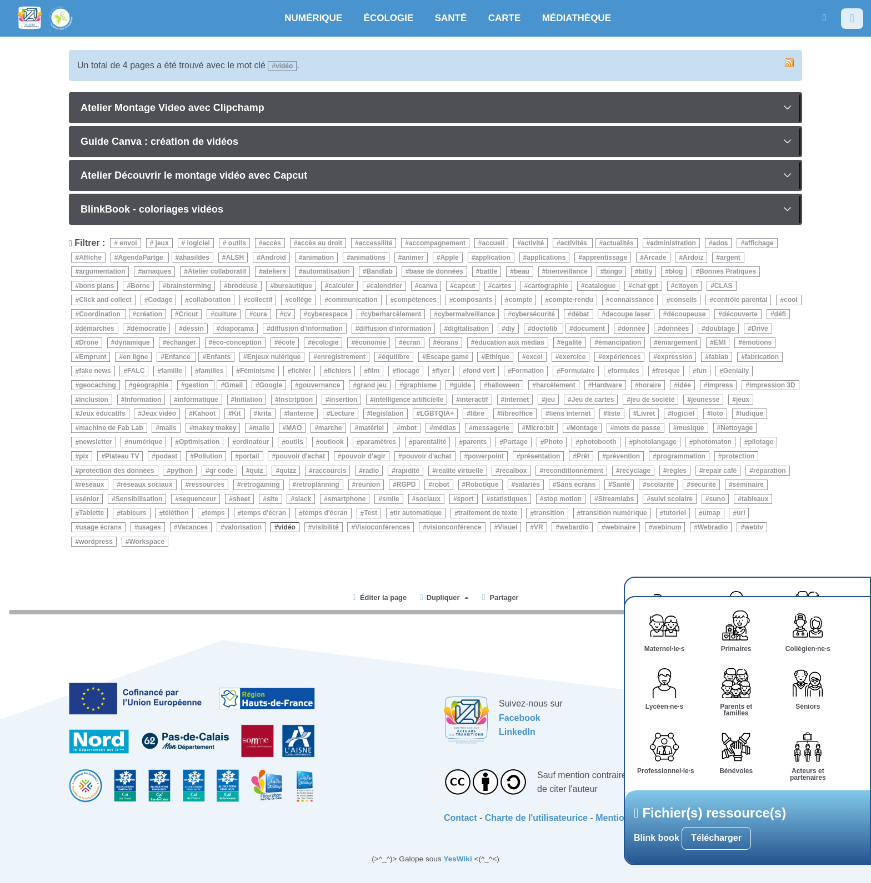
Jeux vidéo (159, 413)
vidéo (287, 527)
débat (580, 314)
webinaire (620, 527)
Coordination (100, 314)
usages (149, 527)
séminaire (748, 484)
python (182, 471)
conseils (683, 300)
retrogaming (260, 484)
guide (462, 385)
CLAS (723, 286)
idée (684, 385)
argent (730, 257)
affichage (759, 243)
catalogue (599, 286)
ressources (206, 484)
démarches (96, 328)
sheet (241, 499)
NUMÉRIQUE (313, 18)
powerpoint (486, 456)
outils (236, 243)
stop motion (562, 499)
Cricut (188, 314)
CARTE (504, 18)
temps (214, 513)
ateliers (274, 271)
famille (171, 371)
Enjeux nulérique (274, 357)
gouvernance (320, 385)
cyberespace (327, 314)
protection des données (116, 471)
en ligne (135, 357)
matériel (371, 428)
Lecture (342, 413)
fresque (668, 371)
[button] (824, 18)
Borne (140, 286)
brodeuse (243, 286)
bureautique (293, 286)
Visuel (507, 527)
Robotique (481, 484)
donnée (633, 328)
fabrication (762, 357)
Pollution (208, 456)
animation (318, 257)
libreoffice (517, 413)
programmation (681, 456)
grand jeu (372, 385)
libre (477, 413)
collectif (259, 300)
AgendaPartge (141, 257)
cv (287, 314)
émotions (757, 342)
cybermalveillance (466, 314)
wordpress (96, 542)
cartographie (548, 286)
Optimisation (199, 442)
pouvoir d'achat (300, 456)
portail (249, 456)
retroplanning (317, 484)
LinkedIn (517, 731)
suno (717, 499)
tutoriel (674, 513)
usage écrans (100, 527)
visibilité (325, 527)
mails (168, 428)
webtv (753, 527)
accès (271, 243)
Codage (160, 300)
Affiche (90, 257)
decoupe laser (627, 314)
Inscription (296, 399)
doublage (720, 328)
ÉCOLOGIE (389, 18)
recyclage (635, 471)
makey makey (214, 428)
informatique (198, 399)
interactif (474, 399)
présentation (540, 456)
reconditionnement (573, 471)
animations (368, 257)
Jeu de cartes (593, 399)
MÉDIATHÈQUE (576, 18)
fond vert (480, 371)
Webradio (713, 527)
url (741, 513)
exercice (572, 357)
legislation (387, 413)
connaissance (631, 300)
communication (353, 300)
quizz (287, 471)
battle (488, 271)
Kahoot (204, 413)
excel (534, 357)
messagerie (491, 428)
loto (717, 413)
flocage (407, 371)
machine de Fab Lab (111, 428)
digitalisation (468, 328)
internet (516, 399)
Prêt (583, 456)
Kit (236, 413)
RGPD (406, 484)
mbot (409, 428)
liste (613, 413)
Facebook (519, 718)
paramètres (378, 442)
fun (701, 371)
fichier (301, 371)
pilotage (760, 442)
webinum (666, 527)
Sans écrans (575, 484)
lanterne (301, 413)
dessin (193, 328)
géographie (150, 385)
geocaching (97, 385)
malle (261, 428)
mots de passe (637, 428)
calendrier (386, 286)
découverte (740, 314)
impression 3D (772, 385)
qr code (221, 471)
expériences (621, 357)
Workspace (146, 542)
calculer (340, 286)
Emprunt (92, 357)
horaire (650, 385)
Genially (736, 371)
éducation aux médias (509, 342)
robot (440, 484)
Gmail (233, 385)
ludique (751, 413)
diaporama (237, 328)
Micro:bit (539, 428)
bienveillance (567, 271)
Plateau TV (122, 456)
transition (549, 513)
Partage (515, 442)
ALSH (235, 257)
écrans (447, 342)
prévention (623, 456)
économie (370, 342)
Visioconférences (382, 527)
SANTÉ (451, 18)
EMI (719, 342)
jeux (160, 243)
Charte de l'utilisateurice (536, 818)
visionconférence (454, 527)
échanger (181, 342)
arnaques (156, 271)
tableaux (755, 499)
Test (370, 513)
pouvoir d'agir (364, 456)
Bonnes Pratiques (727, 271)
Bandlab (379, 271)
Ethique (497, 357)
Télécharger (716, 837)
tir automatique (418, 513)
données (675, 328)
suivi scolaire (671, 499)
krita (264, 413)
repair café (720, 471)
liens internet (570, 413)
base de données (436, 271)
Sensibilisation (139, 499)
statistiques (508, 499)
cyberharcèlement (393, 314)
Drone (88, 342)
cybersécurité (533, 314)
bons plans (96, 286)
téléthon (176, 513)
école (287, 342)
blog (676, 271)
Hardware (607, 385)
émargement (677, 342)
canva (427, 286)
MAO (294, 428)
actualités (618, 243)
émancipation (619, 342)
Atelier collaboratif (217, 271)
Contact (460, 818)
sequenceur (197, 499)
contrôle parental (740, 300)
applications (546, 257)
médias (444, 428)
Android (273, 257)
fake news (95, 371)
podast (166, 456)
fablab (718, 357)
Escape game (447, 357)
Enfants (218, 357)
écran (412, 342)
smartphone (347, 499)
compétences (415, 300)
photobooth (598, 442)
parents (475, 442)
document (589, 328)
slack (302, 499)
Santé (621, 484)
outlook (331, 442)
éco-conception (237, 342)
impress (720, 385)
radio (371, 471)
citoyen (686, 286)
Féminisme (257, 371)
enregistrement (341, 357)
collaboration (210, 300)
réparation (769, 471)
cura (260, 314)
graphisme (420, 385)
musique (690, 428)
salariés (527, 484)
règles (677, 471)
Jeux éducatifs (102, 413)
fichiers (340, 371)
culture (225, 314)
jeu (550, 399)
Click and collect (105, 300)
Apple (449, 257)
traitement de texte (488, 513)
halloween (503, 385)
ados (720, 243)
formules (625, 371)
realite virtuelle (459, 471)
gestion (198, 385)
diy (510, 328)
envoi (127, 243)
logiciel (197, 243)
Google (270, 385)
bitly (646, 271)
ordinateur (252, 442)
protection (738, 456)
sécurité (703, 484)
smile (390, 499)
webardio (574, 527)
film (373, 371)
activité (532, 243)
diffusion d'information (307, 328)
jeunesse (705, 399)
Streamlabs (616, 499)
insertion (343, 399)
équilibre (395, 357)
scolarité (660, 484)
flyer (443, 371)
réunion (368, 484)
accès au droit (319, 243)
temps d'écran (263, 513)
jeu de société (652, 399)
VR (538, 527)
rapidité (407, 471)
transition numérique (613, 513)
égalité (571, 342)
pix (83, 456)
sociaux (428, 499)
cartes (501, 286)
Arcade (655, 257)
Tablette (91, 513)
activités (574, 243)
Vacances (192, 527)
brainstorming (188, 286)
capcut (464, 286)
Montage (583, 428)
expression (674, 357)
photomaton (712, 442)
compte (521, 300)
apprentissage (604, 257)
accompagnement (437, 243)
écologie (325, 342)
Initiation (248, 399)
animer (413, 257)
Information (142, 399)
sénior (89, 499)
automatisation (326, 271)
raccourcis (330, 471)
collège (300, 300)
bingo (613, 271)
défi (780, 314)
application (492, 257)
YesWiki (457, 859)
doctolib (545, 328)
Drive (760, 328)
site (272, 499)
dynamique (131, 342)
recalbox (513, 471)
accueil (493, 243)
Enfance (178, 357)
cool (791, 300)
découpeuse (686, 314)
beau (521, 271)
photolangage (655, 442)
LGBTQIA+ (437, 413)
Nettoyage (736, 428)
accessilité (376, 243)
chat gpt (645, 286)
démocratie (148, 328)
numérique (145, 442)
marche (330, 428)
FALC (135, 371)
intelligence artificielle (408, 399)
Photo (553, 442)
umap (711, 513)
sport (465, 499)
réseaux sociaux (146, 484)
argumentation (102, 271)
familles (211, 371)
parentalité (430, 442)
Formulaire (577, 371)
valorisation (243, 527)
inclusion (93, 399)
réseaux (91, 484)
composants (472, 300)
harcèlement (555, 385)
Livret (646, 413)
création (149, 314)
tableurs (134, 513)
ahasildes (194, 257)
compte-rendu (571, 300)
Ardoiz (693, 257)
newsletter (95, 442)
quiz (256, 471)
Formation (527, 371)
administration (673, 243)
